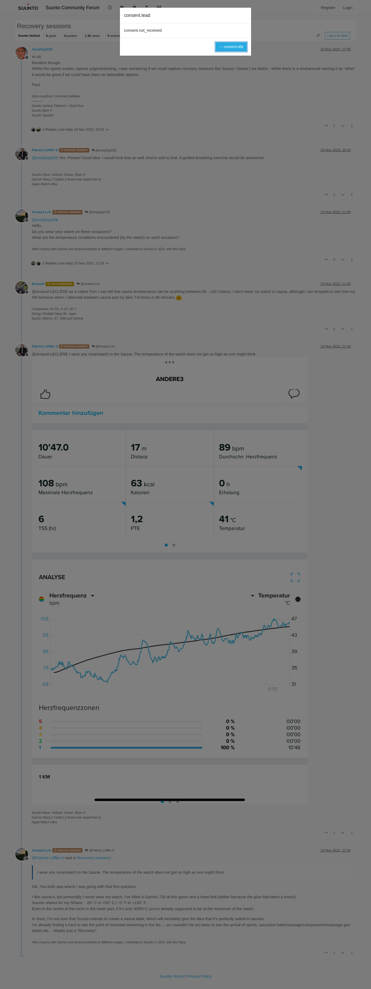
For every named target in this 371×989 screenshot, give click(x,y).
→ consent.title (231, 47)
